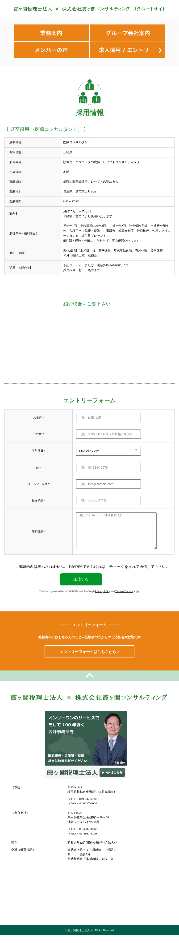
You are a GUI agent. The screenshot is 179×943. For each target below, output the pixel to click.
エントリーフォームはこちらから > (89, 659)
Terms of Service (124, 598)
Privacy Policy (102, 598)
